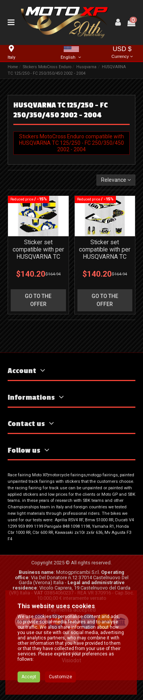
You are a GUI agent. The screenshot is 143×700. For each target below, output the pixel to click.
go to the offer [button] (38, 300)
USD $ (122, 52)
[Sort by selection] (115, 180)
